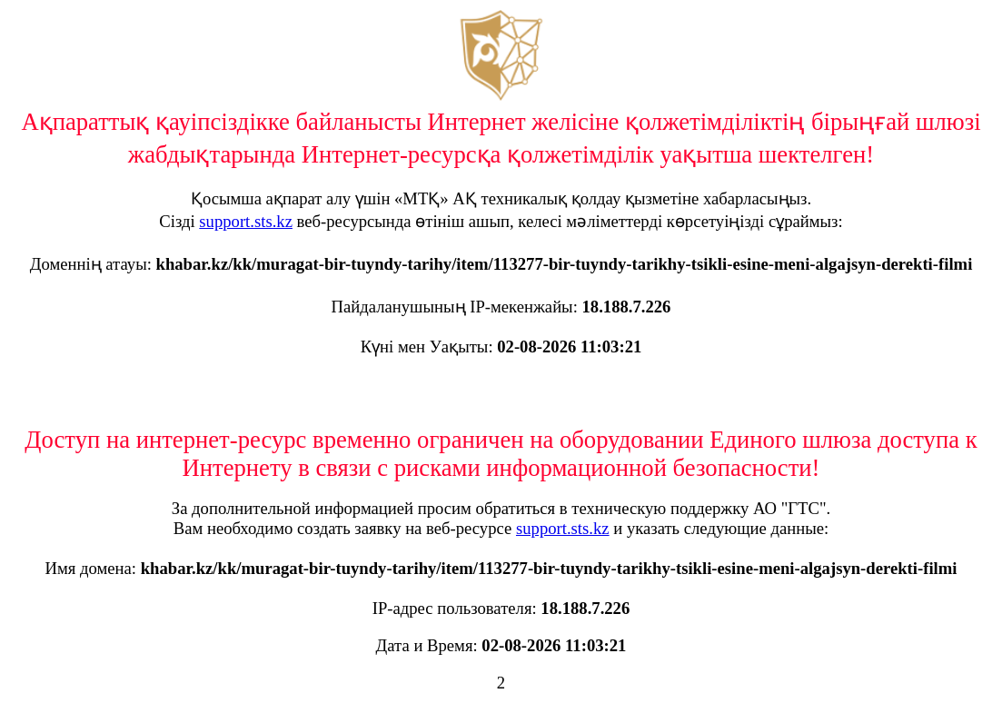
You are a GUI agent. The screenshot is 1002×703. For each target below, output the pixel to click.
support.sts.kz (246, 221)
